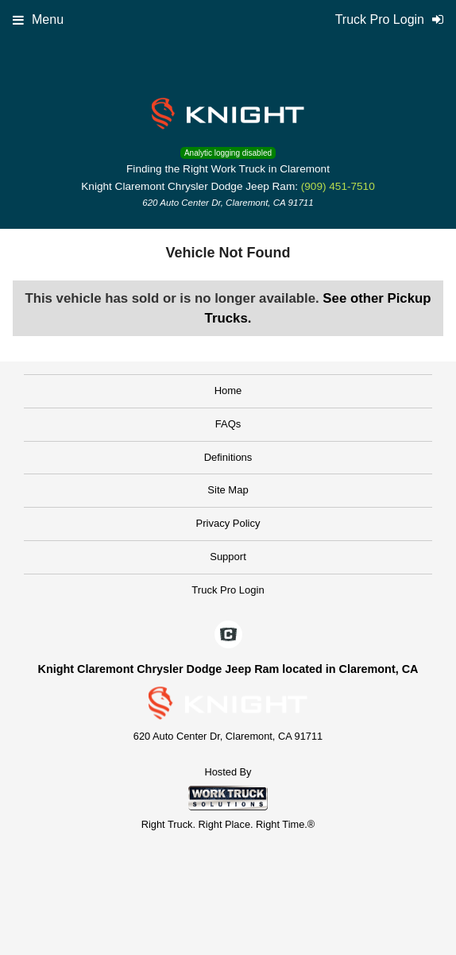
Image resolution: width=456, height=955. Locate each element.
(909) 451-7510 (338, 186)
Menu (38, 19)
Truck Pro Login (227, 590)
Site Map (227, 490)
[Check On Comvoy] (228, 635)
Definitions (228, 457)
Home (228, 390)
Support (228, 557)
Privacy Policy (228, 523)
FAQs (228, 424)
